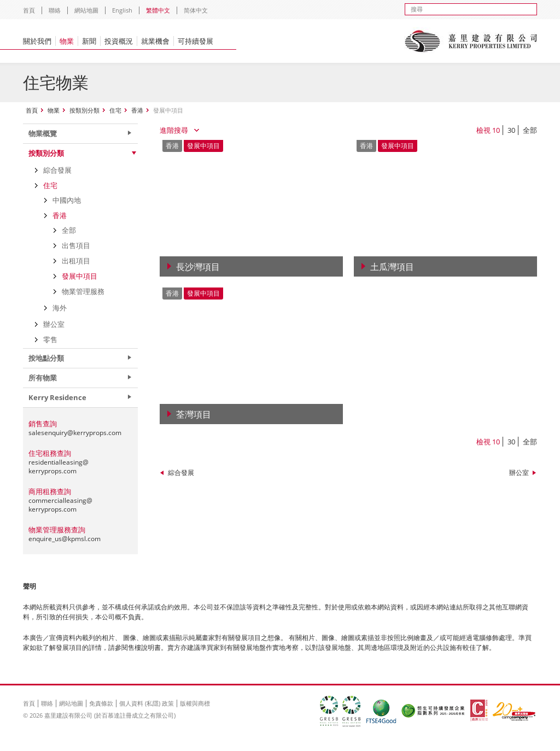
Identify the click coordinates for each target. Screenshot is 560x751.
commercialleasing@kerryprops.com (60, 505)
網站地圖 (86, 10)
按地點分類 (46, 358)
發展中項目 (79, 276)
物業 (67, 41)
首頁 (29, 10)
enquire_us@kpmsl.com (64, 538)
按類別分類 (84, 110)
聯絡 (55, 10)
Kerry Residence (57, 397)
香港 (137, 110)
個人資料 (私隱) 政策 (146, 703)
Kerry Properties (470, 41)
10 (496, 130)
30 (511, 130)
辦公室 (519, 472)
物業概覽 (42, 133)
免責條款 (101, 703)
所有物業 (42, 378)
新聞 (89, 41)
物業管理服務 (83, 291)
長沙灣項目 (198, 267)
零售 (50, 339)
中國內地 (66, 200)
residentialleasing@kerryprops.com (58, 466)
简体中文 (196, 10)
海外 (59, 308)
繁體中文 (158, 10)
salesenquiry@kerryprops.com (74, 432)
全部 (530, 130)
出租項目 (76, 261)
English (122, 10)
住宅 (115, 110)
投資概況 (118, 41)
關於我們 (37, 41)
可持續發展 (195, 41)
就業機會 (155, 41)
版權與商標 (195, 703)
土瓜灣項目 (392, 267)
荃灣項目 (193, 414)
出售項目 (76, 245)
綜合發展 (181, 472)
